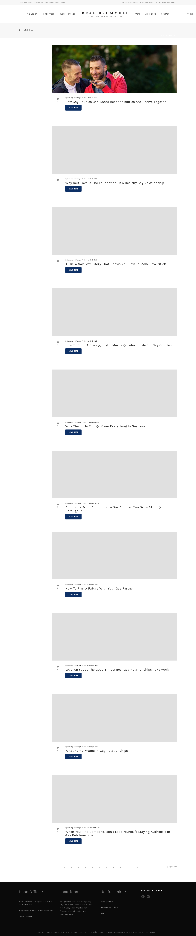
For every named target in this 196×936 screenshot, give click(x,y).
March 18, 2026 (92, 260)
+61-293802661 (25, 916)
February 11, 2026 (92, 584)
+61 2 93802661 (168, 2)
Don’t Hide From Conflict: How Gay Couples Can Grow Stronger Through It (114, 509)
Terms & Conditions (109, 907)
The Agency (32, 14)
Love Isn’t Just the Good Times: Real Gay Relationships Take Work (117, 669)
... (123, 867)
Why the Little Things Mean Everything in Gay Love (105, 426)
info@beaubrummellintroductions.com (141, 2)
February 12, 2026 (93, 503)
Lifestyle (78, 98)
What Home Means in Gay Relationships (96, 751)
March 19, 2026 (92, 98)
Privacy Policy (106, 901)
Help (102, 913)
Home (163, 35)
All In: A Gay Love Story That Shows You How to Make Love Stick (115, 264)
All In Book (150, 14)
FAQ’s (137, 14)
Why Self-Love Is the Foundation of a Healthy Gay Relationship (114, 183)
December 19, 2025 (93, 828)
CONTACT (165, 14)
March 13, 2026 (92, 341)
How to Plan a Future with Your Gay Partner (99, 588)
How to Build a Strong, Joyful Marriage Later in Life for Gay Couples (118, 345)
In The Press (48, 14)
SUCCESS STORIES (67, 14)
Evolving (70, 98)
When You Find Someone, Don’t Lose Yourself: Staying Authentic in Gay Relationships (117, 833)
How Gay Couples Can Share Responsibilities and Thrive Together (116, 102)
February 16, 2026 (93, 422)
